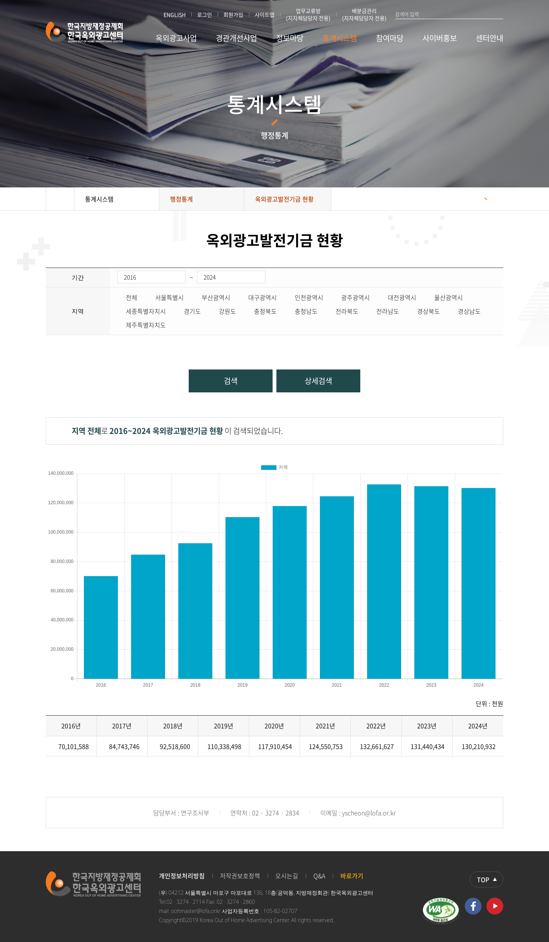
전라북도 (342, 311)
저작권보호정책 (240, 875)
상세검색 (318, 380)
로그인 (204, 14)
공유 (474, 198)
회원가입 (233, 14)
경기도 (188, 311)
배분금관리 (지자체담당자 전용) (364, 14)
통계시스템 (340, 38)
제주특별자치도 (141, 324)
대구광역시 (258, 297)
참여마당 (389, 38)
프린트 (493, 198)
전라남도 (383, 311)
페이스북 (473, 906)
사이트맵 (264, 14)
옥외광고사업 (176, 38)
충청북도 (261, 311)
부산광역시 (211, 297)
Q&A (319, 875)
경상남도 (465, 311)
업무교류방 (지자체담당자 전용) (308, 14)
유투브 (494, 906)
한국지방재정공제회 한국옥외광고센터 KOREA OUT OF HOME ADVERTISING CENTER (84, 32)
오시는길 (286, 875)
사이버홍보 (439, 38)
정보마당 (289, 38)
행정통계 (181, 198)
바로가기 (351, 875)
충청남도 (302, 311)
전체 (127, 297)
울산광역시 (444, 297)
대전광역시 (397, 297)
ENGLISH (175, 14)
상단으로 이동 (486, 879)
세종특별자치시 (141, 311)
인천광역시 (304, 297)
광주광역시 (351, 297)
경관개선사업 (236, 38)
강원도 (223, 311)
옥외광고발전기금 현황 (284, 198)
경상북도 (424, 311)
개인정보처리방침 (182, 875)
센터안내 (489, 38)
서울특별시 (165, 297)
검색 (499, 13)
